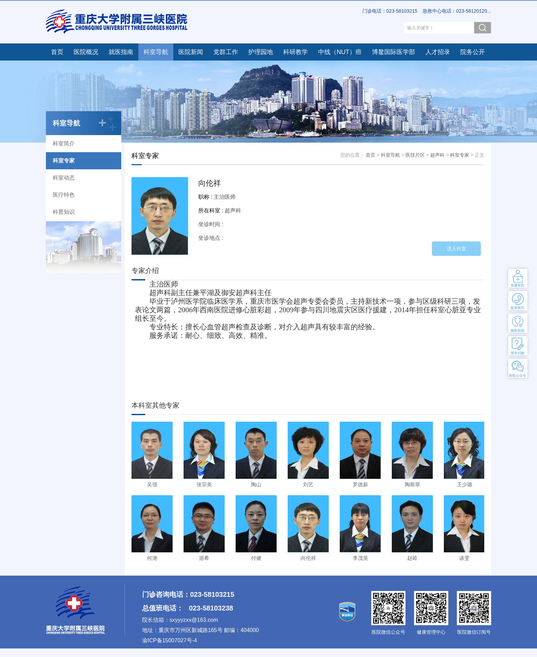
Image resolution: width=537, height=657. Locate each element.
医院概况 (86, 52)
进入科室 (456, 248)
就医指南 (121, 52)
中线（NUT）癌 (340, 52)
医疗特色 (64, 195)
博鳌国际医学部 (393, 52)
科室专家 (64, 160)
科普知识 (64, 212)
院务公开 (472, 52)
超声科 (437, 155)
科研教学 (295, 52)
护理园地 (260, 52)
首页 (57, 52)
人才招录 (437, 52)
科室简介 (64, 143)
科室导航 (155, 52)
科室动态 (64, 178)
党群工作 (225, 52)
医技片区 (415, 155)
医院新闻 (190, 52)
